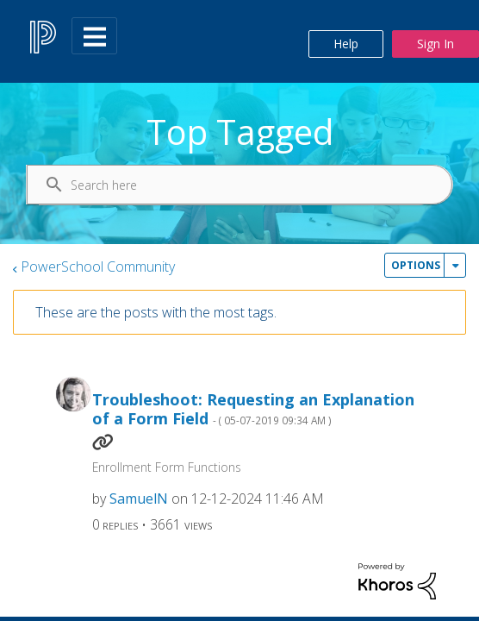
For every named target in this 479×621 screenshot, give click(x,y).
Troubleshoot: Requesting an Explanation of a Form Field (253, 409)
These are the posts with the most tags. (156, 312)
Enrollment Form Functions (166, 467)
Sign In (435, 43)
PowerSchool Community (98, 266)
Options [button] (415, 265)
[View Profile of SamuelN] (138, 498)
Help (345, 43)
